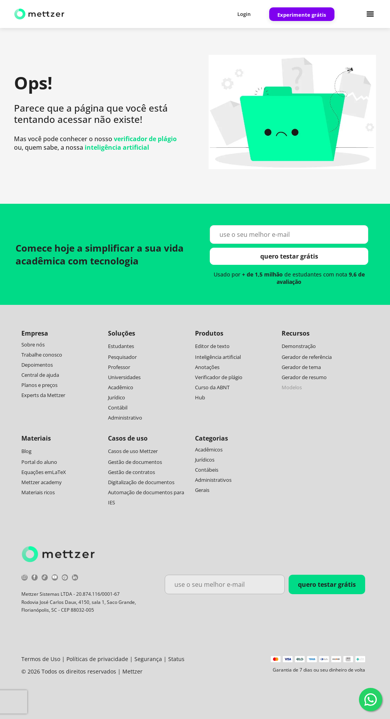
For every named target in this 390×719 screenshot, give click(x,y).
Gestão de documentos (135, 461)
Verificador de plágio (218, 377)
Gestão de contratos (131, 472)
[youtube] (55, 578)
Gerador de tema (301, 367)
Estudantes (121, 346)
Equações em (36, 472)
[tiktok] (45, 578)
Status (176, 659)
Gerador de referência (307, 356)
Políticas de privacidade (97, 659)
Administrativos (213, 479)
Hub (200, 397)
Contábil (117, 407)
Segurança (148, 659)
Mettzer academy (41, 482)
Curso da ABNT (212, 387)
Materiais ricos (38, 492)
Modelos (292, 387)
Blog (26, 451)
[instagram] (24, 578)
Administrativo (125, 417)
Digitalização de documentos (141, 482)
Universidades (124, 377)
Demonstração (299, 346)
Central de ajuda (40, 374)
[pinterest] (65, 578)
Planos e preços (39, 384)
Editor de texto (212, 346)
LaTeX (59, 472)
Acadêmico (120, 387)
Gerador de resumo (304, 377)
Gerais (202, 489)
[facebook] (34, 578)
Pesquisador (122, 356)
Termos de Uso (40, 659)
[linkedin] (75, 578)
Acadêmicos (209, 449)
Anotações (207, 367)
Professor (119, 367)
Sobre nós (33, 344)
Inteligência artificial (218, 356)
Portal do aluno (39, 461)
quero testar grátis (289, 256)
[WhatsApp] (370, 699)
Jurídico (116, 397)
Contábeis (206, 469)
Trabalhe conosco (41, 354)
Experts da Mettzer (43, 395)
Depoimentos (37, 364)
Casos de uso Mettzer (133, 451)
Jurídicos (204, 459)
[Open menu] (370, 14)
